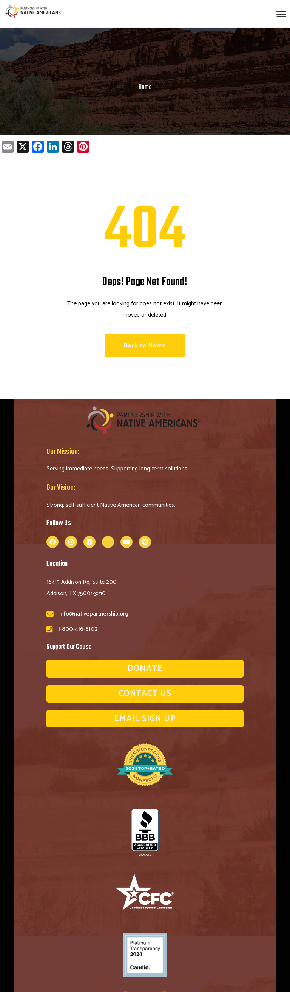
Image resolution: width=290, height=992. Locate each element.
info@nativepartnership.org (93, 614)
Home (145, 87)
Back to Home (145, 345)
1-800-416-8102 (77, 629)
